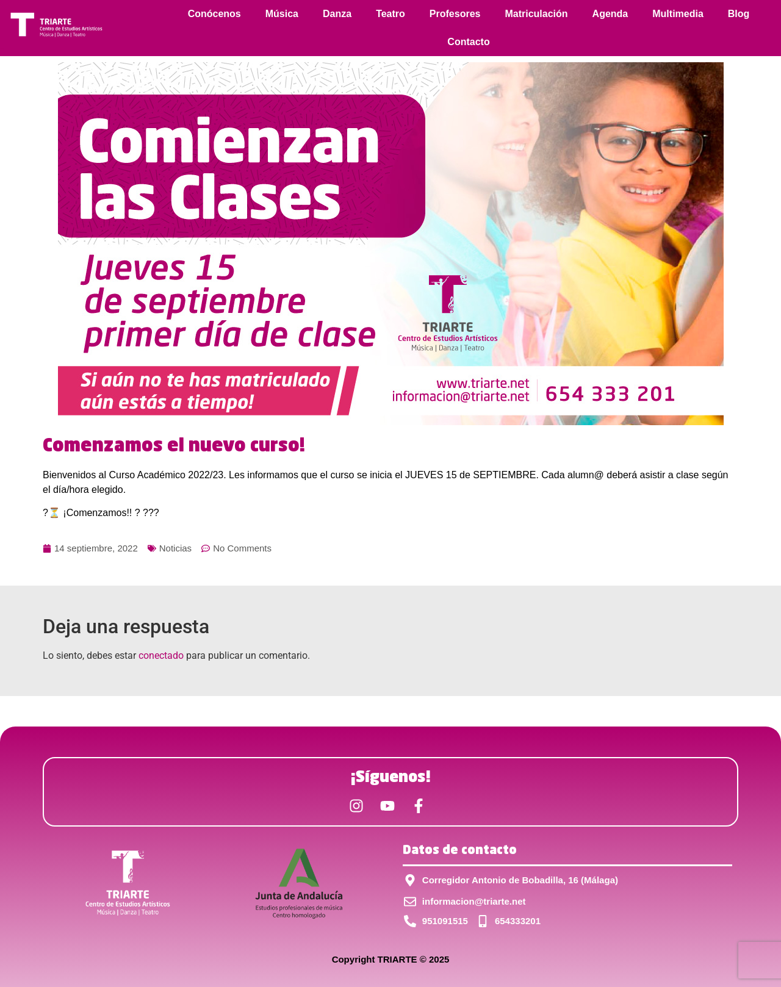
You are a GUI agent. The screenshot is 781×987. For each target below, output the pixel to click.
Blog (739, 14)
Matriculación (536, 14)
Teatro (390, 14)
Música (281, 14)
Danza (337, 14)
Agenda (610, 14)
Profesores (455, 14)
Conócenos (214, 14)
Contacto (468, 42)
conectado (161, 655)
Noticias (175, 548)
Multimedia (678, 14)
